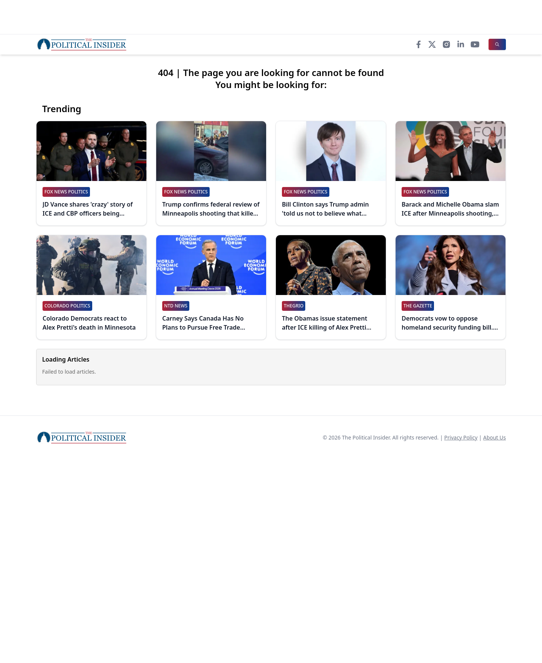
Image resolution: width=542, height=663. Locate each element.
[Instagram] (446, 44)
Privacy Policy (460, 437)
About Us (494, 437)
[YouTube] (475, 44)
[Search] (497, 44)
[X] (432, 44)
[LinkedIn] (460, 44)
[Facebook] (418, 44)
